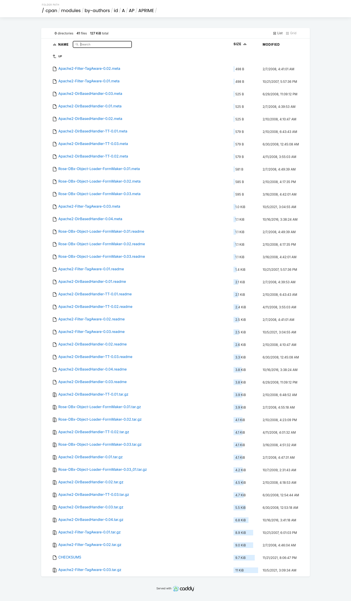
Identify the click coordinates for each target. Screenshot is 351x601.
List (278, 33)
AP (132, 10)
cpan (51, 10)
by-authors (97, 10)
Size (240, 44)
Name (64, 44)
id (116, 10)
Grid (291, 33)
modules (71, 10)
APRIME (146, 10)
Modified (271, 44)
